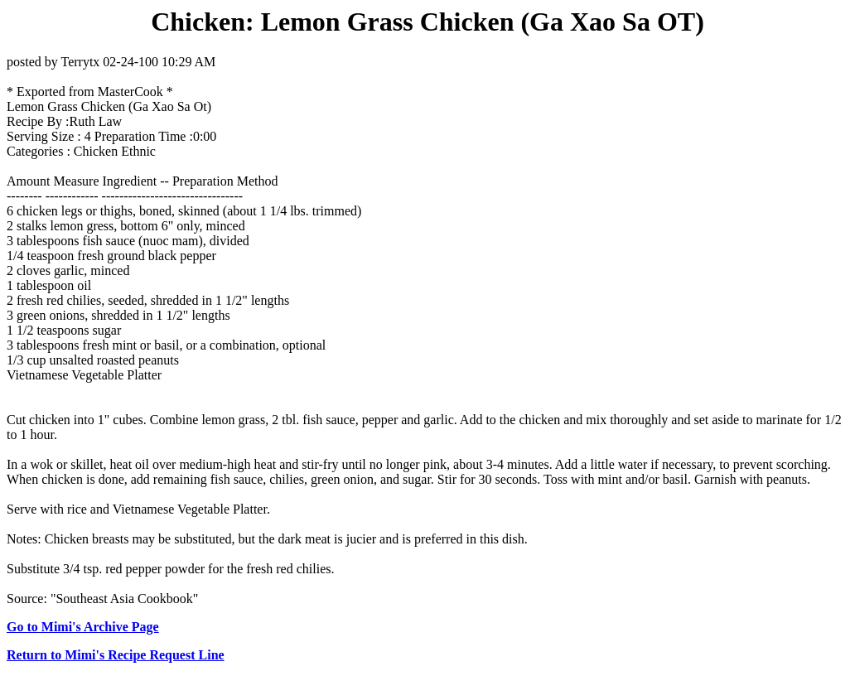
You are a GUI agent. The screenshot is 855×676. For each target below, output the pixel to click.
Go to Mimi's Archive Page (83, 627)
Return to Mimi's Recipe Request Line (116, 655)
